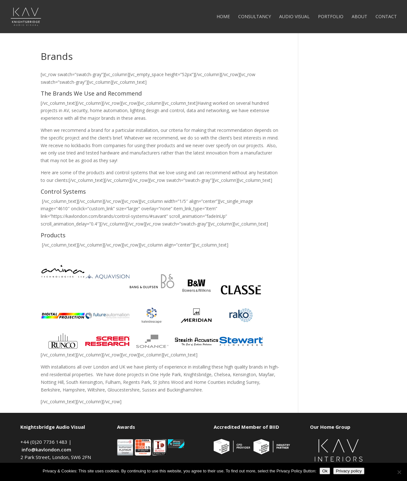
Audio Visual (294, 16)
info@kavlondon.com (46, 449)
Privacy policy (349, 471)
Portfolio (330, 16)
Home (223, 16)
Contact (386, 16)
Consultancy (254, 16)
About (359, 16)
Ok (325, 471)
